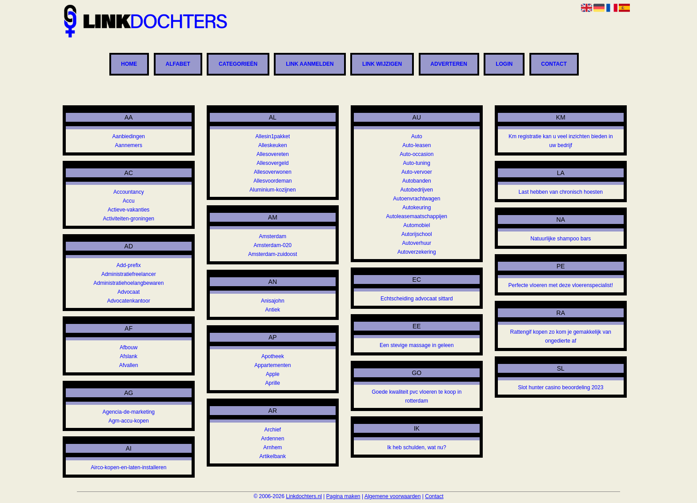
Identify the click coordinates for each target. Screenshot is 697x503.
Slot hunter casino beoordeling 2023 (560, 387)
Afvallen (128, 365)
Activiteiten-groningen (128, 219)
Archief (272, 430)
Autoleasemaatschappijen (416, 216)
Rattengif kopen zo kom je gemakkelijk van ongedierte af (560, 336)
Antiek (272, 310)
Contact (554, 64)
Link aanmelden (310, 64)
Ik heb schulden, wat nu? (416, 447)
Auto (416, 136)
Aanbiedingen (128, 136)
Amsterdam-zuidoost (272, 254)
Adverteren (448, 64)
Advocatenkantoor (128, 301)
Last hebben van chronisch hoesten (561, 192)
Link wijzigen (382, 64)
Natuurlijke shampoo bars (560, 239)
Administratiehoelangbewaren (128, 283)
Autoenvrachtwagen (416, 199)
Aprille (272, 383)
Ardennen (272, 438)
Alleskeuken (272, 145)
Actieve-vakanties (128, 210)
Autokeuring (416, 207)
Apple (273, 374)
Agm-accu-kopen (128, 421)
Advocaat (128, 292)
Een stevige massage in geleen (417, 345)
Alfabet (177, 64)
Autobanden (416, 181)
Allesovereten (272, 154)
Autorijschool (416, 234)
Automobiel (416, 225)
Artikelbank (273, 456)
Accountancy (128, 192)
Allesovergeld (272, 163)
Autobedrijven (417, 190)
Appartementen (272, 365)
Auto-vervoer (416, 172)
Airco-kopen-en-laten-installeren (128, 467)
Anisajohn (272, 301)
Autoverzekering (416, 252)
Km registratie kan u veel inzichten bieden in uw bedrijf (561, 140)
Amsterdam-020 (273, 245)
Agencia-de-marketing (129, 412)
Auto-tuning (416, 163)
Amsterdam (272, 236)
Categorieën (238, 64)
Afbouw (128, 347)
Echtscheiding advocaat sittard (417, 298)
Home (129, 64)
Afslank (128, 356)
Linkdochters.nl (304, 496)
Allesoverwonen (273, 172)
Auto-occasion (416, 154)
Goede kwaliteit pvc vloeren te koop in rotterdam (416, 396)
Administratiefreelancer (128, 274)
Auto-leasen (416, 145)
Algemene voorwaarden (393, 496)
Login (504, 64)
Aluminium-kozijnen (272, 190)
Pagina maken (343, 496)
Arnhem (272, 447)
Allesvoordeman (272, 181)
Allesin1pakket (273, 136)
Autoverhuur (416, 243)
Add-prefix (128, 265)
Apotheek (272, 356)
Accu (129, 201)
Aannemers (128, 145)
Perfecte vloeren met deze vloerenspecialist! (561, 285)
